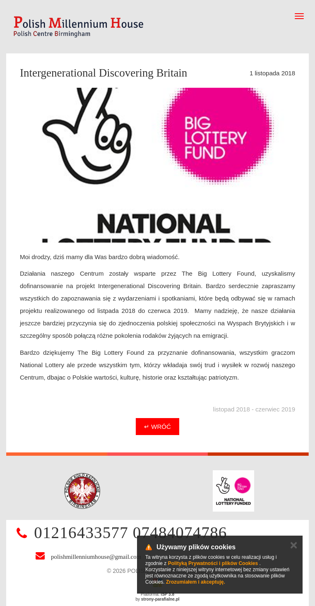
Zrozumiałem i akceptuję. (195, 582)
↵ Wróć (157, 426)
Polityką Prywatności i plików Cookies (213, 563)
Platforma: (157, 594)
